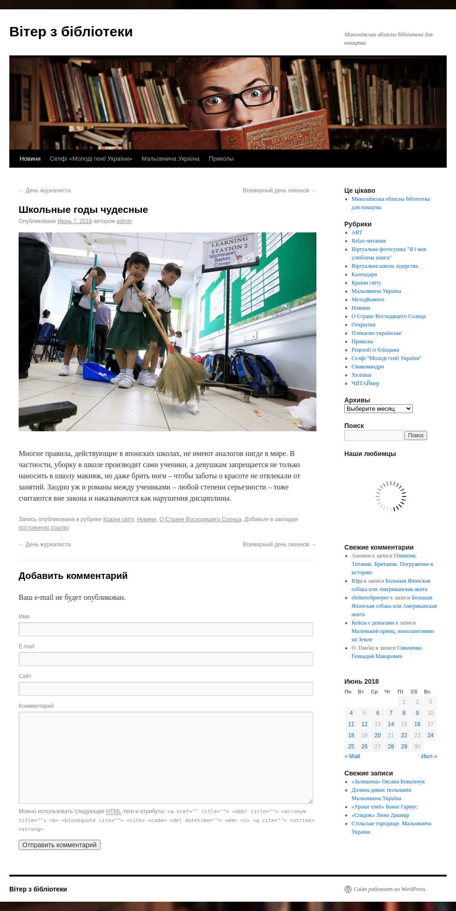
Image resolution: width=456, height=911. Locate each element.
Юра (357, 581)
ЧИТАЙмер (365, 383)
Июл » (429, 756)
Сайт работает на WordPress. (390, 889)
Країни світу (118, 519)
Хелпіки (361, 375)
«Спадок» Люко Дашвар (380, 815)
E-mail (26, 646)
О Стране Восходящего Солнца (200, 519)
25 (351, 746)
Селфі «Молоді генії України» (91, 158)
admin (124, 221)
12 (365, 724)
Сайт (25, 676)
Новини (30, 158)
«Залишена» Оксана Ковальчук (388, 781)
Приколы (221, 158)
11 (351, 724)
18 (351, 735)
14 (391, 724)
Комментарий (36, 706)
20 (378, 735)
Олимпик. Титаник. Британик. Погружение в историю (392, 564)
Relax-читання (369, 241)
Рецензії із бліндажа (375, 350)
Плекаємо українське (377, 333)
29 (404, 746)
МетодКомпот (368, 299)
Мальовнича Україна (170, 158)
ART (357, 232)
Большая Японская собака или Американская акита (394, 606)
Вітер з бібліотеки (71, 31)
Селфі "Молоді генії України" (387, 358)
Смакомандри (368, 366)
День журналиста (45, 190)
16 (417, 724)
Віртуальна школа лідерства (385, 266)
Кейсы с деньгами (373, 622)
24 (431, 735)
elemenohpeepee (370, 597)
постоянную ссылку (43, 527)
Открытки (364, 324)
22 (404, 735)
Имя (24, 616)
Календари (364, 274)
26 (365, 746)
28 (391, 746)
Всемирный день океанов (279, 190)
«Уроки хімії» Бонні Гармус (385, 806)
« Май (353, 756)
